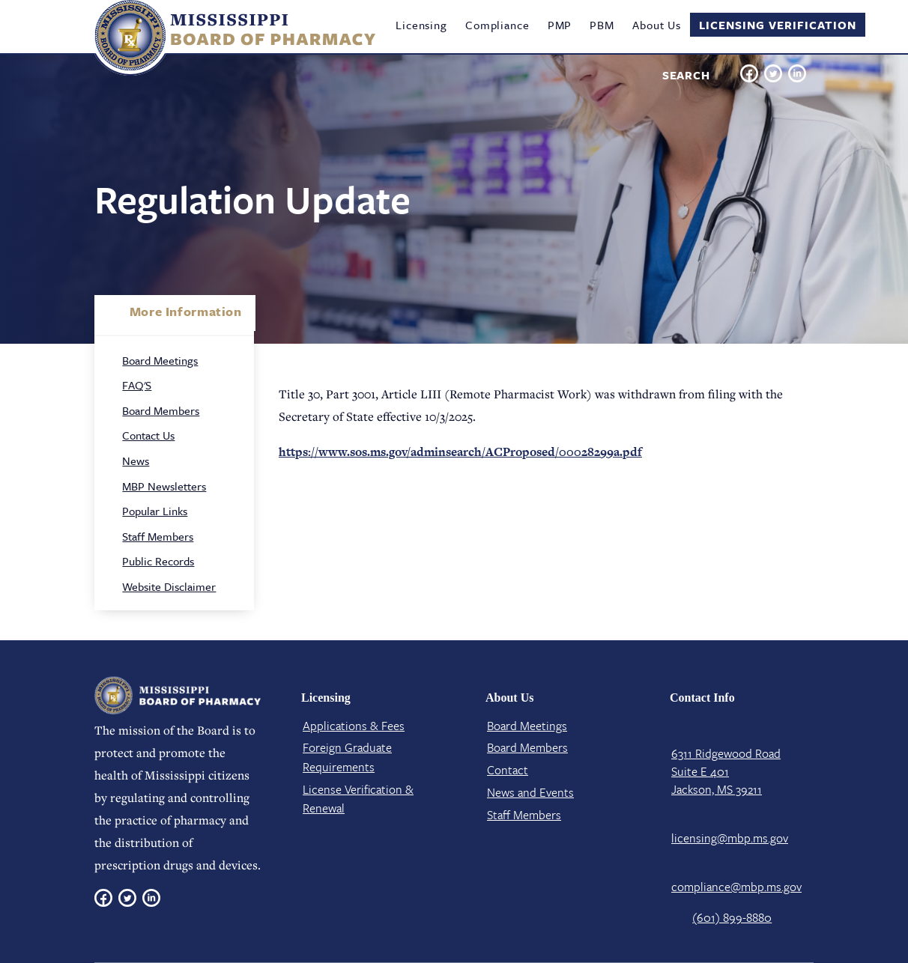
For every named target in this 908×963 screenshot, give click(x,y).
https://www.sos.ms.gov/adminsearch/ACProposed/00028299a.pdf (460, 452)
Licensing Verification (777, 24)
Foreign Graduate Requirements (347, 757)
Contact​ (507, 770)
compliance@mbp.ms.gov (736, 887)
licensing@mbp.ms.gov (729, 838)
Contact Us (148, 435)
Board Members (160, 410)
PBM (602, 24)
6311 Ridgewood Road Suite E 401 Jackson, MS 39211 (726, 771)
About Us (656, 24)
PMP (560, 24)
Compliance (497, 24)
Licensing (421, 24)
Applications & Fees (354, 726)
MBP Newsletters (164, 486)
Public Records (158, 561)
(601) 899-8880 (732, 917)
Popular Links (154, 510)
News (135, 460)
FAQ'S (136, 385)
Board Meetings (160, 360)
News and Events (530, 792)
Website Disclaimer (169, 586)
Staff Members (157, 536)
